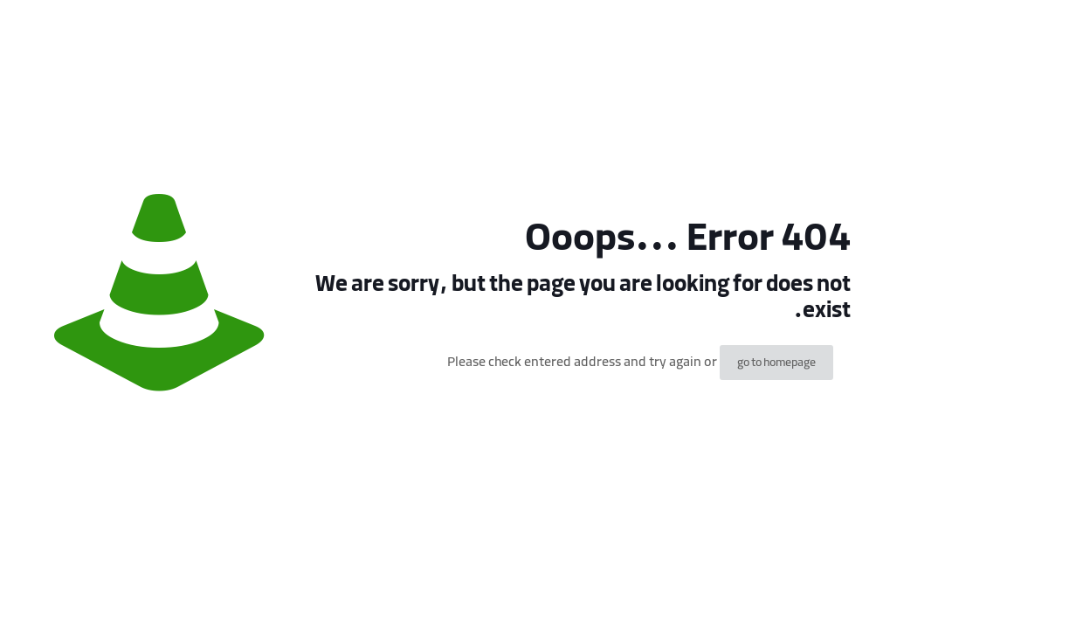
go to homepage (776, 362)
